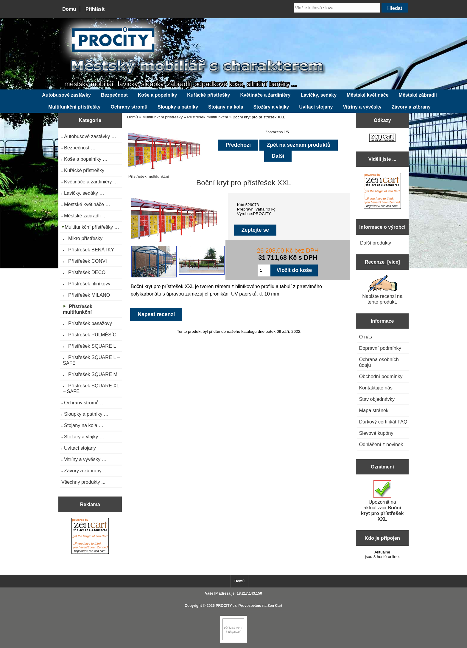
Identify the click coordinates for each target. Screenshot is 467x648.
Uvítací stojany (316, 106)
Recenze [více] (382, 262)
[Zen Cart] (233, 641)
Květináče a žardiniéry (265, 95)
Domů (69, 9)
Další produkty (375, 242)
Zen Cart (274, 606)
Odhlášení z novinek (381, 444)
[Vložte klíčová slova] (337, 8)
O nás (365, 336)
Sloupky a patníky (178, 106)
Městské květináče (368, 95)
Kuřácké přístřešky (208, 95)
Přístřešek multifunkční (207, 117)
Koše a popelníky (157, 95)
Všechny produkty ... (83, 482)
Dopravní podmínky (380, 348)
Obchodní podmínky (380, 376)
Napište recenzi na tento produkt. (382, 289)
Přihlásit (95, 9)
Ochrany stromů (128, 106)
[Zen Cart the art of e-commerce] (90, 537)
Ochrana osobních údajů (378, 362)
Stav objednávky (377, 399)
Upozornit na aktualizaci (382, 501)
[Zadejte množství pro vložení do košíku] (264, 270)
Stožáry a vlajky (271, 106)
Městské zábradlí (418, 95)
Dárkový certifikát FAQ (383, 421)
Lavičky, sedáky (319, 95)
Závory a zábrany (411, 106)
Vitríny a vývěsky (362, 106)
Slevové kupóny (376, 433)
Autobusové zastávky (66, 95)
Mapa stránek (373, 410)
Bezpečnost (114, 95)
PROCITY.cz (226, 606)
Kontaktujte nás (375, 387)
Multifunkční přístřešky (162, 117)
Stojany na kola (225, 106)
